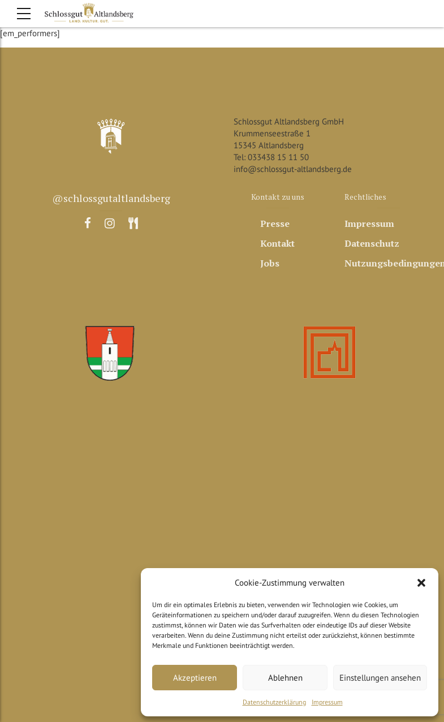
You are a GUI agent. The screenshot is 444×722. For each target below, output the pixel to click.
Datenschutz (371, 243)
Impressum (327, 702)
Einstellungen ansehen (380, 677)
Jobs (269, 263)
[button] (421, 582)
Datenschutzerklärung (274, 702)
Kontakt (277, 243)
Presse (275, 223)
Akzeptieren (195, 677)
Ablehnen (285, 677)
